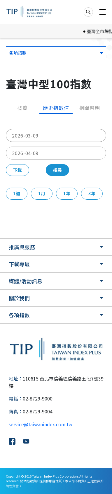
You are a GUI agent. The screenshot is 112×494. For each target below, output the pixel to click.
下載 (17, 170)
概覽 (22, 107)
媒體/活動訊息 (25, 281)
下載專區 (19, 264)
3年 (91, 193)
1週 (16, 193)
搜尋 (57, 170)
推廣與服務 (22, 247)
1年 (66, 193)
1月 (41, 193)
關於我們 (19, 298)
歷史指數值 (56, 107)
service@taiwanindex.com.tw (40, 424)
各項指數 (19, 315)
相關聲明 (89, 107)
